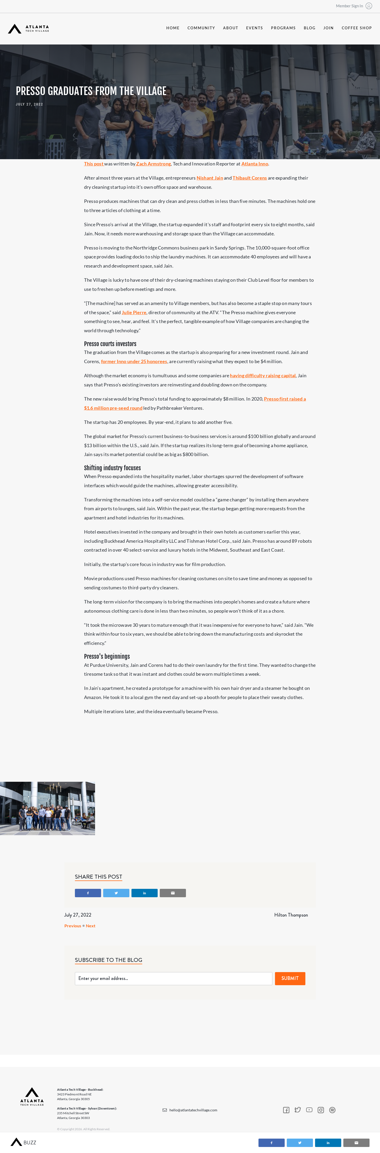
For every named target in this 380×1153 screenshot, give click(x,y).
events (254, 28)
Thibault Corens (250, 178)
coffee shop (357, 28)
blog (310, 28)
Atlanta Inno (254, 164)
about (230, 28)
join (328, 28)
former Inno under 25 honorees (134, 361)
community (201, 28)
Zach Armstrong (153, 164)
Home (173, 28)
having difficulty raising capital (263, 375)
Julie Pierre (134, 312)
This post (94, 164)
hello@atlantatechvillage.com (193, 1110)
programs (283, 28)
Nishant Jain (210, 178)
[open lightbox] (47, 808)
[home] (28, 29)
